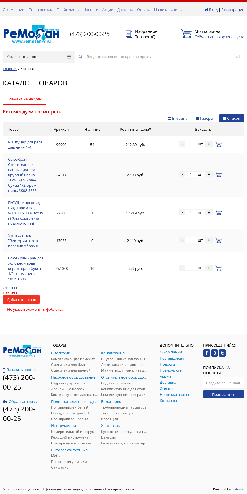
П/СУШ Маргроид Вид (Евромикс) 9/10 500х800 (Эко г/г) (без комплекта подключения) (25, 213)
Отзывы (10, 287)
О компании (13, 9)
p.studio (238, 489)
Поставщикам (41, 9)
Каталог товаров (38, 56)
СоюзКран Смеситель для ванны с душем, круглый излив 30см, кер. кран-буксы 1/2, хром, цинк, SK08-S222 (22, 175)
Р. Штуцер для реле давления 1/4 (25, 144)
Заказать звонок (20, 369)
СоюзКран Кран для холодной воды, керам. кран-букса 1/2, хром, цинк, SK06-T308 (25, 268)
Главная (10, 68)
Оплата (143, 9)
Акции (107, 9)
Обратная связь (20, 401)
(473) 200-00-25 (90, 34)
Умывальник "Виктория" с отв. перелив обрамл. (23, 240)
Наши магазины (168, 9)
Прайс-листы (68, 9)
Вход (213, 9)
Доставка (125, 9)
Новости (90, 9)
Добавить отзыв (21, 299)
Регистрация (232, 9)
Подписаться (223, 394)
